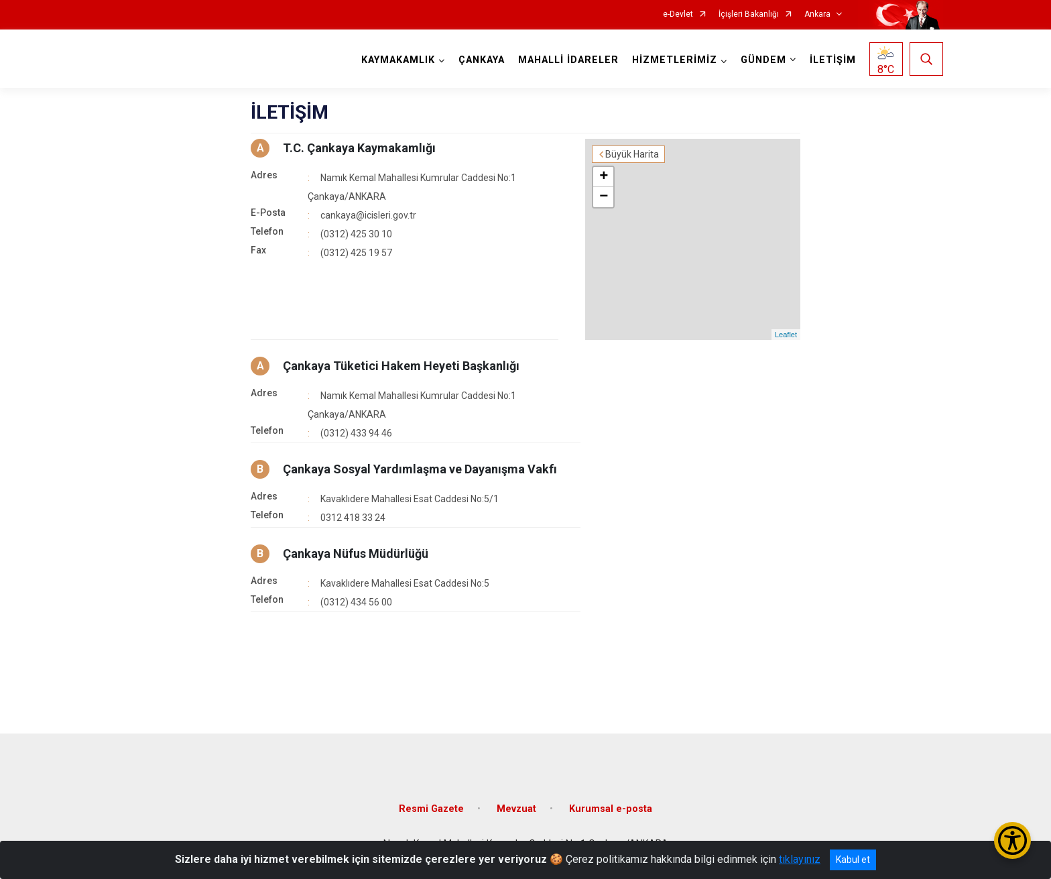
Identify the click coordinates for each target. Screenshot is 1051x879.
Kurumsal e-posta (610, 809)
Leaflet (786, 335)
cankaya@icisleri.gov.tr (368, 215)
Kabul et (853, 859)
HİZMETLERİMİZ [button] (674, 60)
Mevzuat (516, 809)
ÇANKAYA (481, 60)
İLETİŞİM (833, 60)
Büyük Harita (632, 154)
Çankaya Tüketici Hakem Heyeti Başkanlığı (401, 366)
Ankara (817, 14)
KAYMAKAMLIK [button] (398, 60)
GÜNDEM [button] (763, 60)
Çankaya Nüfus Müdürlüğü (355, 553)
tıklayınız (799, 859)
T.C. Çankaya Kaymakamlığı (359, 148)
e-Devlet (678, 14)
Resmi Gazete (431, 809)
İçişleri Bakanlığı (749, 14)
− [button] (603, 197)
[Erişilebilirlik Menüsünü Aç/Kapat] (1012, 840)
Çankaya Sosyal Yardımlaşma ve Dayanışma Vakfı (420, 469)
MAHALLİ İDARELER (568, 60)
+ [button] (603, 177)
